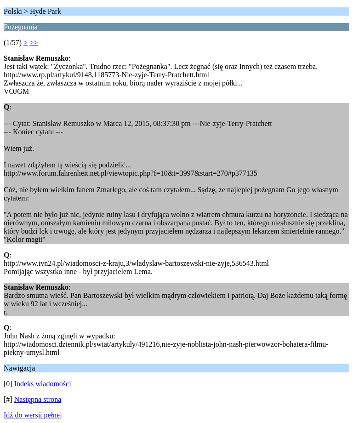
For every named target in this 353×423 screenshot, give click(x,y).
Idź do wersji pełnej (33, 415)
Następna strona (38, 399)
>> (33, 42)
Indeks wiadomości (42, 384)
